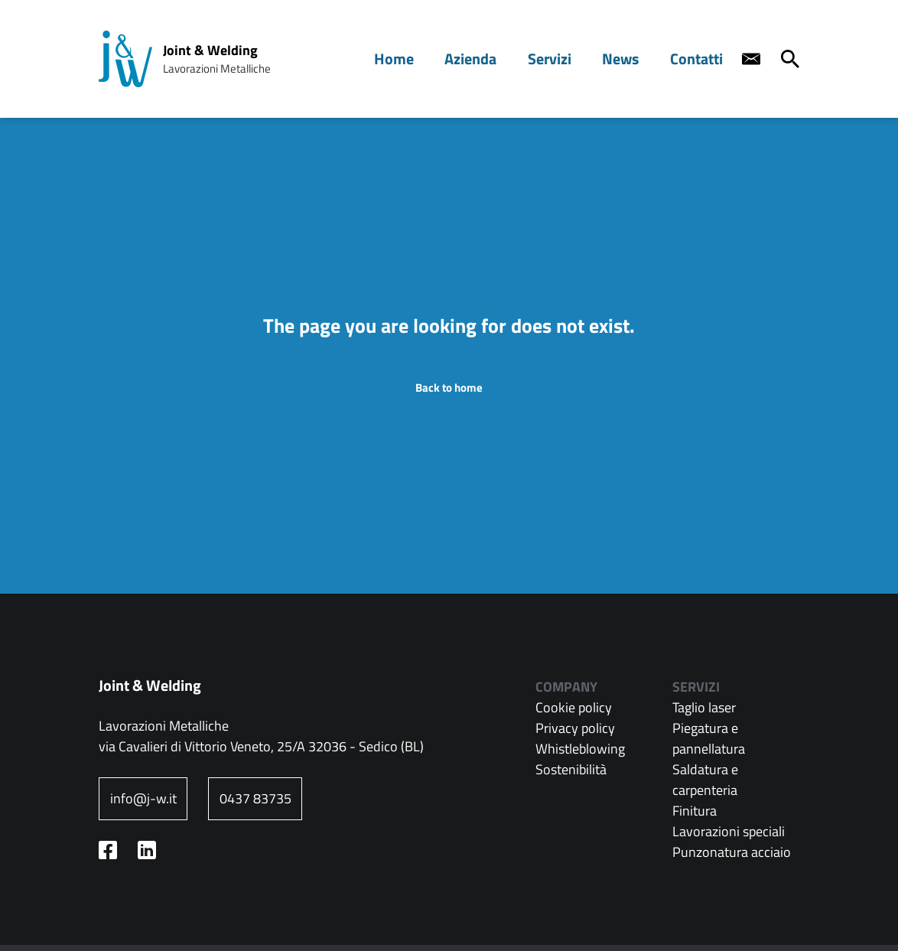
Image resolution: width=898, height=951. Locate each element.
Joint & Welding (210, 50)
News (628, 58)
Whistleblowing (580, 748)
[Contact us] (751, 59)
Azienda (488, 58)
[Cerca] (790, 59)
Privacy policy (575, 728)
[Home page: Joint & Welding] (125, 59)
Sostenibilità (571, 769)
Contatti (699, 58)
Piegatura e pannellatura (708, 738)
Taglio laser (704, 707)
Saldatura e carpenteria (705, 779)
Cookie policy (573, 707)
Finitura (694, 810)
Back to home (449, 387)
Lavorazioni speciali (728, 831)
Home (416, 58)
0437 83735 (255, 798)
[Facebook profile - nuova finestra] (108, 850)
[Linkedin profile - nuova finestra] (147, 850)
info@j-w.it (143, 798)
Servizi (562, 58)
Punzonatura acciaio (731, 852)
